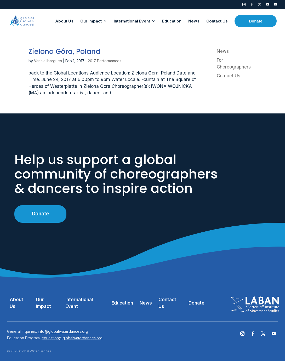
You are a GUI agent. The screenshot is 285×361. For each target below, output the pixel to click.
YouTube (267, 5)
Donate (40, 214)
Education (122, 303)
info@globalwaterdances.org (63, 331)
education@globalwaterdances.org (72, 338)
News (223, 51)
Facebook (251, 5)
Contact (275, 5)
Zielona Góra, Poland (64, 51)
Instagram (244, 5)
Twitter (259, 5)
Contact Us (228, 75)
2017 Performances (104, 61)
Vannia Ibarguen (48, 61)
